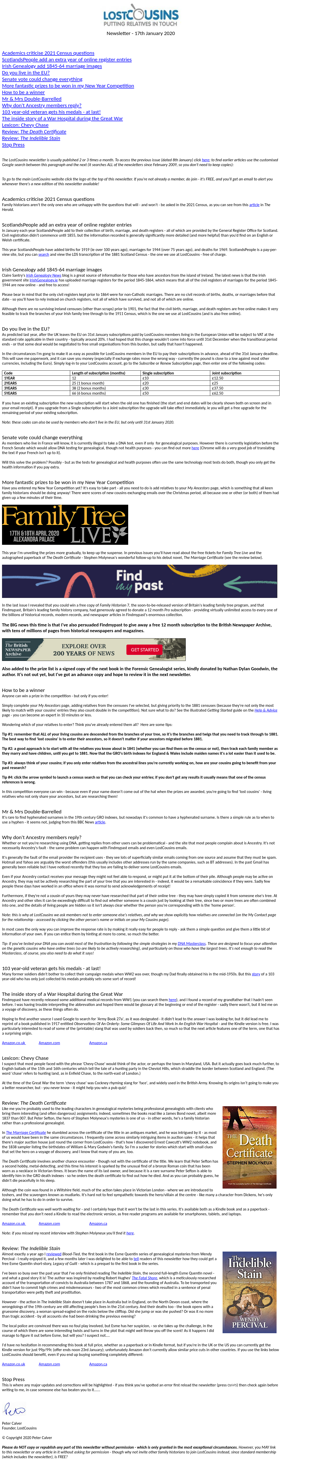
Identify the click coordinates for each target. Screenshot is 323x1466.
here (205, 159)
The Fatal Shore (144, 1278)
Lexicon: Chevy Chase (25, 125)
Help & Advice (266, 710)
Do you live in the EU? (26, 72)
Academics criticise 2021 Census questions (48, 53)
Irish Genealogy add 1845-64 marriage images (52, 66)
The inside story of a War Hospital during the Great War (62, 118)
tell (136, 1258)
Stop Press (13, 144)
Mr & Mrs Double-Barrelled (32, 98)
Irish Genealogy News (43, 275)
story (256, 974)
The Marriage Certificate (26, 1132)
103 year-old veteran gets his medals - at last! (51, 112)
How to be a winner (23, 92)
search (43, 254)
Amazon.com (49, 1042)
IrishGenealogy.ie (44, 280)
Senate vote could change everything (42, 79)
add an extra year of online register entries (67, 59)
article (254, 204)
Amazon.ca (98, 1042)
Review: (34, 131)
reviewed (54, 1254)
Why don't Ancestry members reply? (42, 105)
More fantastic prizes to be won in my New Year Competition (68, 85)
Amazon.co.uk (14, 1042)
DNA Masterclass (192, 943)
